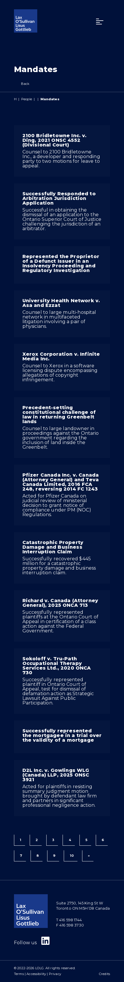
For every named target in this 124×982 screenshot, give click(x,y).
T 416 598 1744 (69, 920)
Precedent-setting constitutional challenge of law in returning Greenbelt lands (59, 414)
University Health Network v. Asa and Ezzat (61, 303)
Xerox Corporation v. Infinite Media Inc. (61, 356)
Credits (104, 974)
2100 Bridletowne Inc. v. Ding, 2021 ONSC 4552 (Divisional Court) (54, 140)
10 (72, 856)
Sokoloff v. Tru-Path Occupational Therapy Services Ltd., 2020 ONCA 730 (56, 665)
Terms (19, 974)
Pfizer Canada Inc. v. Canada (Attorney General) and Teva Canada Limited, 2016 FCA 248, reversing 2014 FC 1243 (60, 482)
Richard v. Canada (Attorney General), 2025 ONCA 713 (60, 603)
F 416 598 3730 (70, 925)
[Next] (87, 855)
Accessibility (36, 974)
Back (22, 83)
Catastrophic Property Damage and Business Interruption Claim (52, 547)
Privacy (55, 974)
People (26, 99)
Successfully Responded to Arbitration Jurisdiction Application (59, 198)
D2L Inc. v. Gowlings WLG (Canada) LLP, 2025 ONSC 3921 (55, 775)
